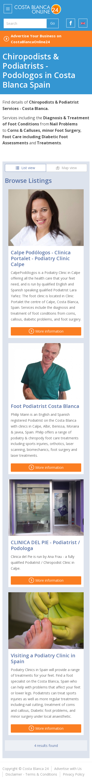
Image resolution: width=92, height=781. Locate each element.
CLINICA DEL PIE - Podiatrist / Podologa (45, 545)
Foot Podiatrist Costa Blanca (45, 406)
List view (25, 167)
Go (52, 23)
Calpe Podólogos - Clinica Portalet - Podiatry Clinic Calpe (41, 258)
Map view (66, 167)
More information (46, 331)
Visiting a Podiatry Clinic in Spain (43, 658)
